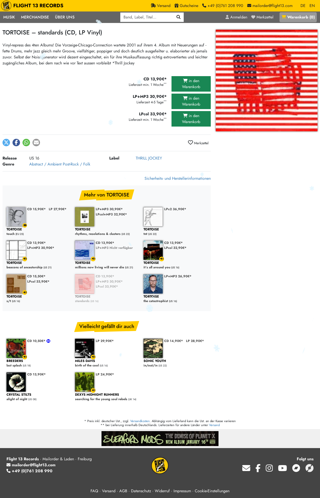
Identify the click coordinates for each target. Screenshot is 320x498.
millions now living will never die (106, 265)
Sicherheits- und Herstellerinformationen (177, 178)
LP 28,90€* (195, 340)
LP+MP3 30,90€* (109, 209)
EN (312, 5)
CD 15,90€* (36, 209)
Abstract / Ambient (45, 164)
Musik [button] (9, 17)
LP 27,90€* (57, 209)
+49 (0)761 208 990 (29, 471)
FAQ (94, 491)
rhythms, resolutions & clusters (106, 231)
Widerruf (162, 491)
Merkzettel (198, 143)
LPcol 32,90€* (175, 247)
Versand (214, 425)
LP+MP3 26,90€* (178, 276)
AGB (123, 491)
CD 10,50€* (36, 340)
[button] (6, 142)
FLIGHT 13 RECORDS (33, 6)
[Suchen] (179, 17)
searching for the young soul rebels (106, 397)
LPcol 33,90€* (38, 281)
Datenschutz (141, 491)
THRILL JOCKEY (149, 158)
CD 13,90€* (36, 242)
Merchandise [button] (35, 17)
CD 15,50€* (36, 276)
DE (303, 5)
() (298, 17)
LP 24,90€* (105, 374)
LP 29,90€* (105, 340)
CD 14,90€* (173, 340)
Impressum (182, 491)
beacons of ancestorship (38, 265)
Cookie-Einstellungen (212, 491)
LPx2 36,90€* (175, 209)
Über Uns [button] (64, 17)
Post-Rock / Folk (76, 164)
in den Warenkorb (191, 84)
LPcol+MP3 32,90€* (111, 214)
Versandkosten (140, 421)
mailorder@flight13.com (31, 465)
